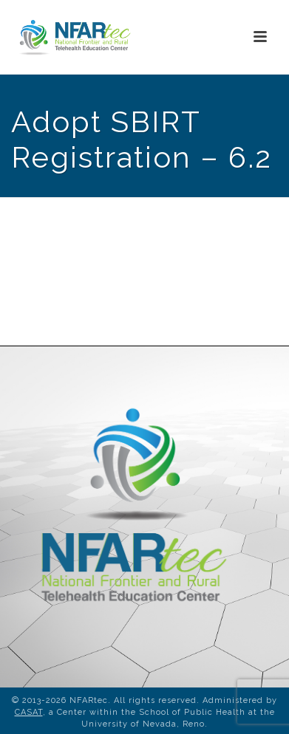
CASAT (29, 712)
